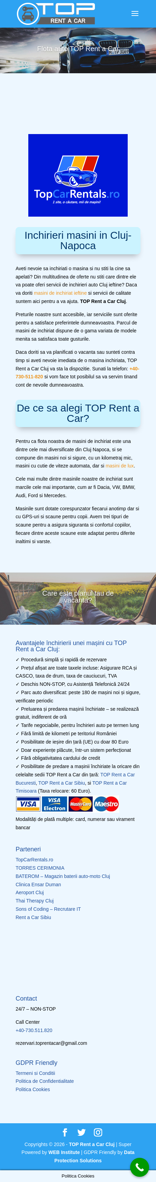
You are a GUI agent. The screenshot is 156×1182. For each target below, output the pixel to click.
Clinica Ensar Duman (38, 884)
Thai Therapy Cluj (34, 901)
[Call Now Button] (139, 1167)
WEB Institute (64, 1152)
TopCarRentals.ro (34, 859)
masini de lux (120, 466)
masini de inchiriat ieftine (60, 293)
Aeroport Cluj (30, 892)
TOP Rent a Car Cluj (92, 1144)
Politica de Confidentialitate (45, 1081)
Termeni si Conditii (35, 1073)
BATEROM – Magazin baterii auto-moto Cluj (63, 876)
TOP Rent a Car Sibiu (61, 783)
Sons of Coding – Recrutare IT (48, 909)
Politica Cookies (33, 1089)
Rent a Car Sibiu (33, 917)
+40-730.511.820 (34, 1030)
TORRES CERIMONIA (40, 868)
